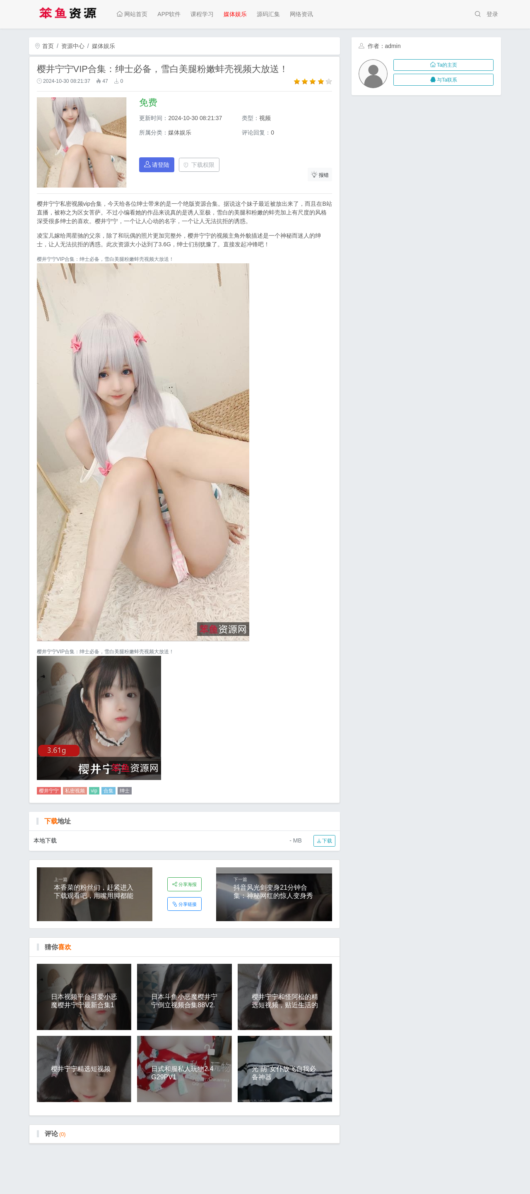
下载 (324, 841)
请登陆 (157, 164)
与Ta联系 (443, 80)
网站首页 (132, 14)
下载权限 (198, 164)
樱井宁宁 (49, 791)
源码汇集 (268, 14)
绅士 (125, 791)
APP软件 (169, 14)
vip (94, 791)
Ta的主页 (443, 65)
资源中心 (72, 46)
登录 (492, 14)
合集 (108, 791)
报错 (320, 174)
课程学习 (202, 14)
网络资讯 (301, 14)
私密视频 (75, 791)
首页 (44, 46)
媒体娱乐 (235, 14)
